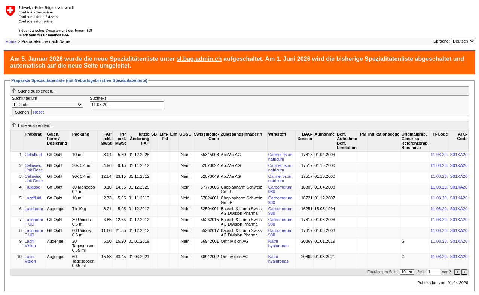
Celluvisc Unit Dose (34, 167)
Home (11, 41)
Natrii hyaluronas (278, 243)
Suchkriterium (24, 98)
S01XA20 (458, 154)
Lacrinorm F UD (34, 221)
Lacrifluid (33, 198)
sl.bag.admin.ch (199, 59)
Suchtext (98, 98)
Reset (38, 112)
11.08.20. (439, 154)
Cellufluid (33, 154)
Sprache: (441, 41)
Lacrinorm (34, 208)
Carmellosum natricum (280, 156)
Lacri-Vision (30, 243)
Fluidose (32, 187)
